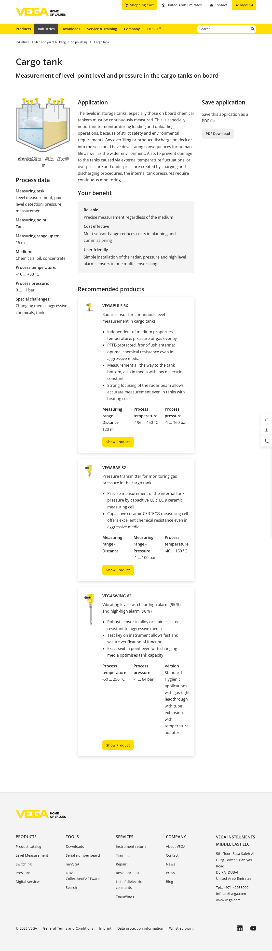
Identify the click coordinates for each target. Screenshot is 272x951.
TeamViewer (126, 896)
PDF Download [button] (218, 133)
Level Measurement (32, 855)
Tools (72, 836)
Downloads (71, 29)
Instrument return (131, 846)
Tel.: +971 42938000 (232, 887)
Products (23, 29)
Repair (121, 864)
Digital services (28, 881)
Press (170, 872)
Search (71, 887)
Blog (169, 881)
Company (132, 29)
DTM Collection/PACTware (83, 875)
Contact (172, 855)
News (170, 864)
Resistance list (127, 872)
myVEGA (72, 864)
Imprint (105, 928)
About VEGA (175, 846)
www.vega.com (228, 900)
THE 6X (154, 28)
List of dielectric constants (129, 884)
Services (124, 836)
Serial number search (83, 855)
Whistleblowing (181, 928)
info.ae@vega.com (231, 893)
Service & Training (102, 29)
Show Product (118, 441)
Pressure (23, 872)
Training (123, 855)
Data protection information (140, 928)
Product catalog (28, 846)
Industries (46, 29)
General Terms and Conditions (68, 928)
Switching (24, 864)
